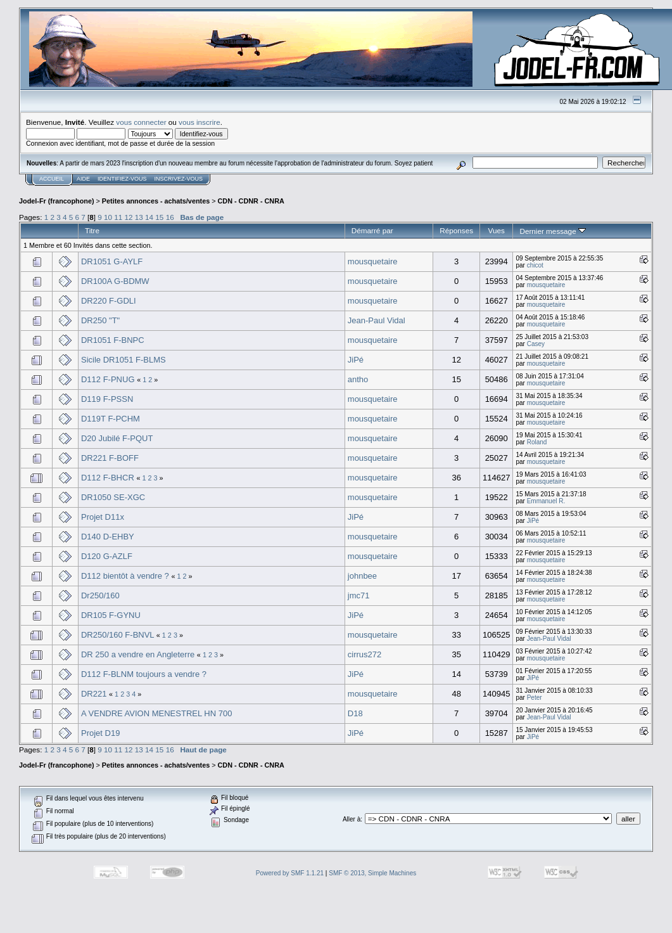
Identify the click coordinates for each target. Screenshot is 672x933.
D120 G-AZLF (106, 556)
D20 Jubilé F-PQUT (117, 438)
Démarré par (372, 230)
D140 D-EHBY (107, 536)
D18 (355, 713)
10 (108, 217)
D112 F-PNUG (108, 379)
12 (129, 217)
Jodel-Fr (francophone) (56, 201)
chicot (535, 265)
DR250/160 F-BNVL (117, 635)
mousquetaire (373, 261)
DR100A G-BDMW (115, 281)
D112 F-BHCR (107, 477)
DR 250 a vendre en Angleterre (137, 654)
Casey (536, 343)
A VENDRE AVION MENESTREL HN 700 (156, 713)
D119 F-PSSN (107, 399)
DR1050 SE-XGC (113, 497)
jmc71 (359, 595)
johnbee (362, 576)
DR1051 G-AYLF (112, 261)
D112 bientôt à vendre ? (125, 576)
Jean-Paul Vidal (376, 320)
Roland (537, 442)
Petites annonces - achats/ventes (156, 201)
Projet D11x (102, 517)
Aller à (351, 819)
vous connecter (141, 122)
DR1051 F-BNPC (112, 340)
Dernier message (552, 231)
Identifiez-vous (122, 179)
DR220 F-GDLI (108, 301)
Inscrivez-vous (179, 179)
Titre (92, 230)
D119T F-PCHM (110, 418)
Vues (496, 230)
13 (139, 217)
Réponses (456, 230)
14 (149, 217)
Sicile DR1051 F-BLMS (123, 359)
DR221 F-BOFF (110, 458)
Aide (83, 179)
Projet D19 (100, 733)
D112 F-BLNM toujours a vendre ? (143, 674)
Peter (534, 697)
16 (170, 217)
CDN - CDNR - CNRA (251, 201)
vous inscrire (199, 122)
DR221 (93, 693)
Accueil (51, 179)
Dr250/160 (100, 595)
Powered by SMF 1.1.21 (290, 873)
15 (159, 217)
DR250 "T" (100, 320)
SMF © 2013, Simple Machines (372, 873)
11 (118, 217)
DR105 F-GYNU (111, 615)
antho (358, 379)
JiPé (356, 359)
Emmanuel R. (546, 501)
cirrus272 (364, 654)
